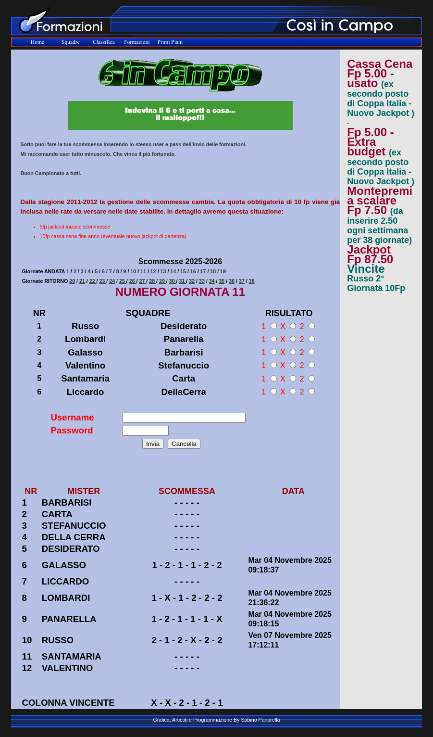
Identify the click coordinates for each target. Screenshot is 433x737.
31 (182, 281)
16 (193, 271)
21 (82, 281)
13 (163, 271)
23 (102, 281)
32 (192, 281)
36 (232, 281)
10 (133, 271)
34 (212, 281)
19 (223, 271)
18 (213, 271)
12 (153, 271)
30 (172, 281)
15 (183, 271)
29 (162, 281)
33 (202, 281)
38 (252, 281)
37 (242, 281)
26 (132, 281)
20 (72, 281)
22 (93, 281)
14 (173, 271)
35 (221, 281)
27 (142, 281)
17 (204, 271)
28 (152, 281)
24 (112, 281)
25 (122, 281)
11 (144, 271)
